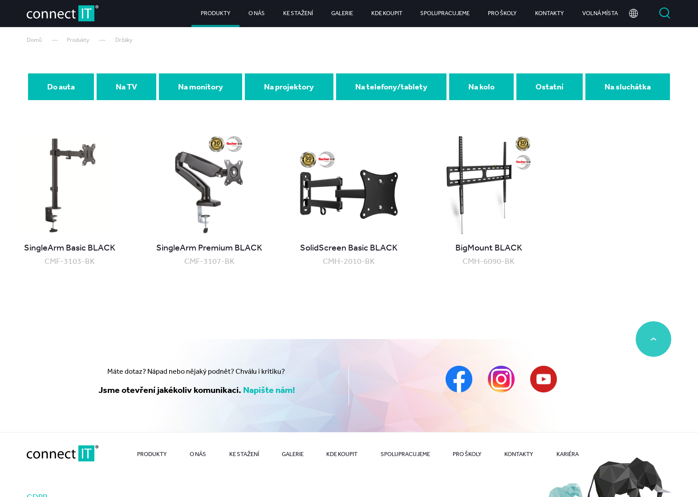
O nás (256, 13)
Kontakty (549, 13)
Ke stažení (298, 13)
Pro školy (502, 13)
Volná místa (600, 13)
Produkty (216, 13)
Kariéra (567, 454)
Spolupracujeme (445, 13)
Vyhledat (664, 13)
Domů (34, 40)
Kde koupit (386, 13)
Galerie (342, 13)
